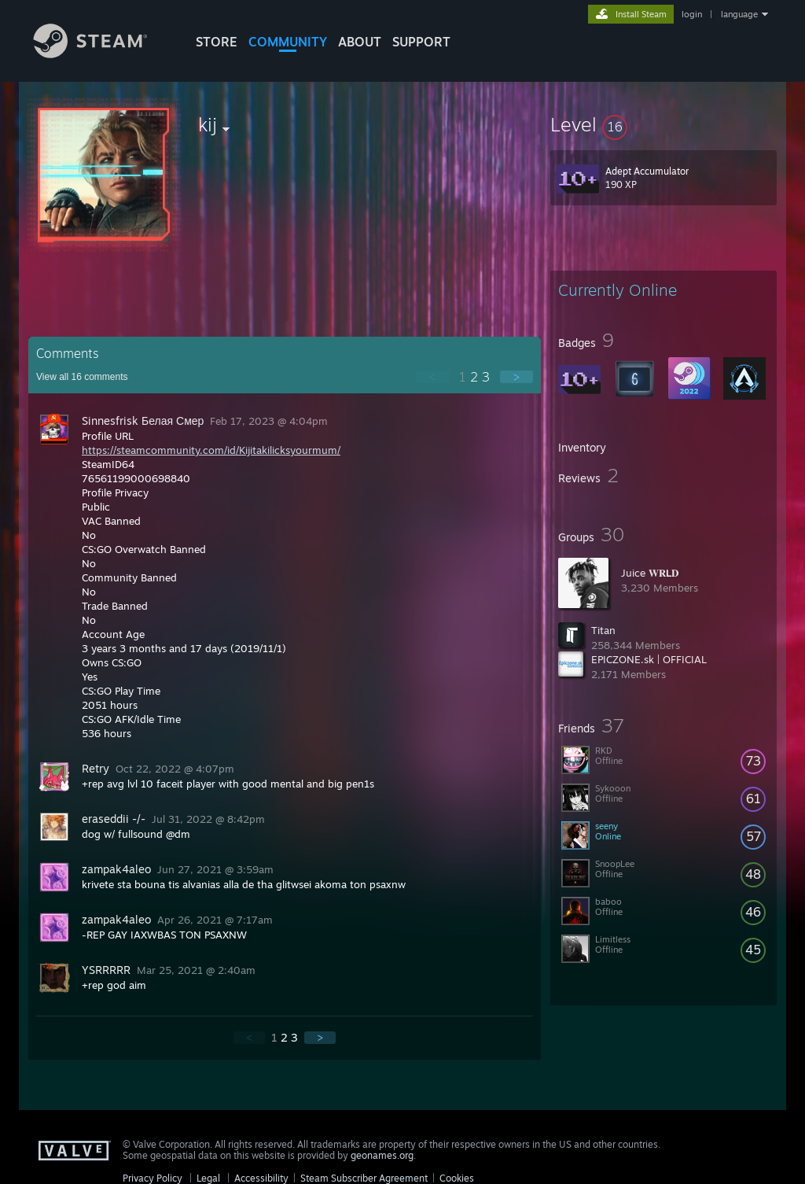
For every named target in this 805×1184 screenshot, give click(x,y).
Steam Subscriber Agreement (364, 1178)
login (692, 14)
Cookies (456, 1178)
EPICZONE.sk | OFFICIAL (649, 659)
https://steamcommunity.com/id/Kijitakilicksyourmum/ (211, 450)
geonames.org (382, 1155)
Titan (603, 630)
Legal (208, 1178)
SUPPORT (421, 42)
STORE (216, 42)
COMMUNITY (287, 42)
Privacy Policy (152, 1178)
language (739, 14)
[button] (663, 124)
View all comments (82, 376)
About (359, 42)
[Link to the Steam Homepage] (102, 54)
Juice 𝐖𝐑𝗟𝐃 (649, 572)
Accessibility (261, 1178)
